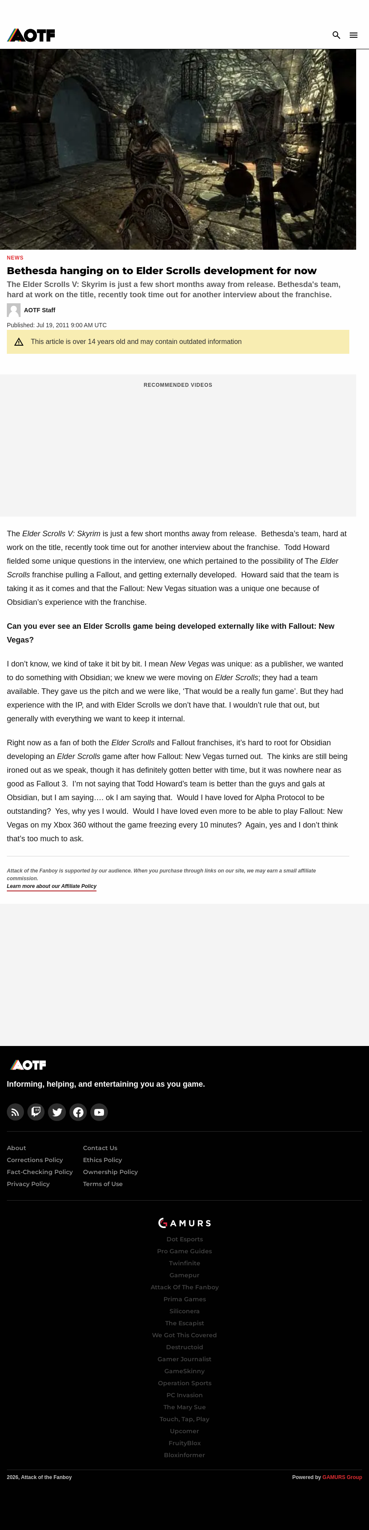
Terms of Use (103, 1184)
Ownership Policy (110, 1172)
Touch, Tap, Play (184, 1419)
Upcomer (184, 1431)
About (16, 1148)
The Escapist (184, 1323)
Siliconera (185, 1311)
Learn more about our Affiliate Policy (51, 886)
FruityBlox (185, 1443)
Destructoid (184, 1347)
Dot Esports (185, 1239)
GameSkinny (184, 1371)
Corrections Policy (35, 1160)
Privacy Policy (28, 1184)
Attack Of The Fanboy (185, 1287)
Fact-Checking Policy (40, 1172)
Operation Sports (184, 1383)
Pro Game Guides (184, 1251)
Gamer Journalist (184, 1359)
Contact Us (100, 1148)
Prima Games (185, 1299)
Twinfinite (184, 1263)
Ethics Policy (102, 1160)
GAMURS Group (342, 1477)
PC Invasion (185, 1395)
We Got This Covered (184, 1335)
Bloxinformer (184, 1455)
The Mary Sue (185, 1407)
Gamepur (184, 1275)
